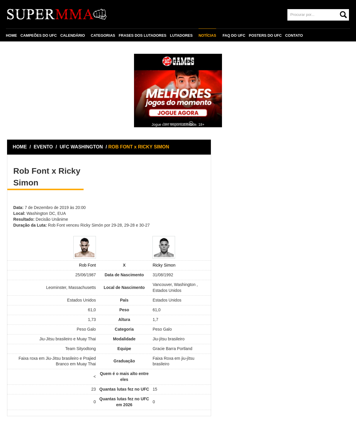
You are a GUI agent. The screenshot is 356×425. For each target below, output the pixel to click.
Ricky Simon (163, 265)
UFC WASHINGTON (82, 146)
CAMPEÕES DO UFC (39, 36)
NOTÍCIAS (207, 36)
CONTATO (294, 36)
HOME (11, 36)
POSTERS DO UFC (265, 36)
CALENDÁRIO (72, 36)
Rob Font (87, 265)
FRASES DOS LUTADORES (143, 36)
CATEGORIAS (103, 36)
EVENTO (43, 146)
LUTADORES (181, 36)
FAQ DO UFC (234, 36)
